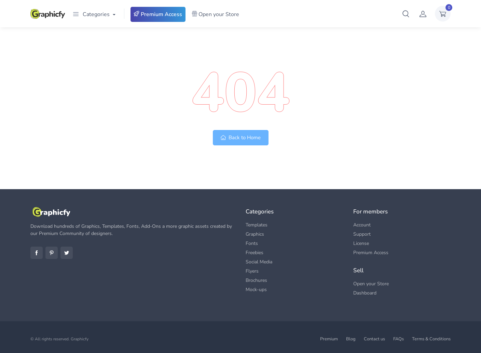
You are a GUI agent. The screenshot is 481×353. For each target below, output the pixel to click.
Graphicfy (79, 339)
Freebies (254, 252)
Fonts (252, 243)
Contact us (374, 339)
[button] (406, 14)
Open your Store (215, 14)
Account (362, 225)
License (361, 243)
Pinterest (51, 253)
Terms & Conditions (431, 339)
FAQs (398, 339)
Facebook (36, 253)
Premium (329, 339)
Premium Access (158, 14)
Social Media (259, 262)
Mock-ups (256, 289)
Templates (256, 225)
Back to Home (241, 137)
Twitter (66, 253)
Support (362, 234)
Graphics (255, 234)
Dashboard (364, 293)
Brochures (256, 280)
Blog (351, 339)
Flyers (252, 271)
